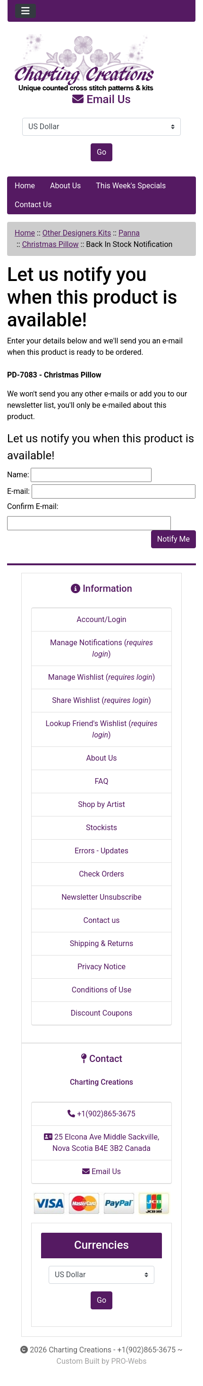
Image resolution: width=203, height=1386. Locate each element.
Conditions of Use (101, 989)
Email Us (101, 99)
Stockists (101, 827)
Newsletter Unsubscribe (101, 897)
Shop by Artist (101, 804)
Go (101, 152)
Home (25, 185)
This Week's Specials (131, 185)
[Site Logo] (101, 63)
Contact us (102, 920)
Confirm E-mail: (33, 506)
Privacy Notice (101, 966)
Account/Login (101, 619)
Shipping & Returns (102, 943)
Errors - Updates (101, 850)
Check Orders (101, 873)
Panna (129, 232)
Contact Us (33, 204)
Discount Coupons (102, 1013)
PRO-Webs (128, 1361)
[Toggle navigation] (25, 11)
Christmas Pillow (50, 244)
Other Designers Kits (76, 232)
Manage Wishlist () (101, 677)
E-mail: (18, 491)
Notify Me (173, 539)
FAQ (102, 781)
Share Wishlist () (101, 700)
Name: (18, 474)
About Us (65, 185)
